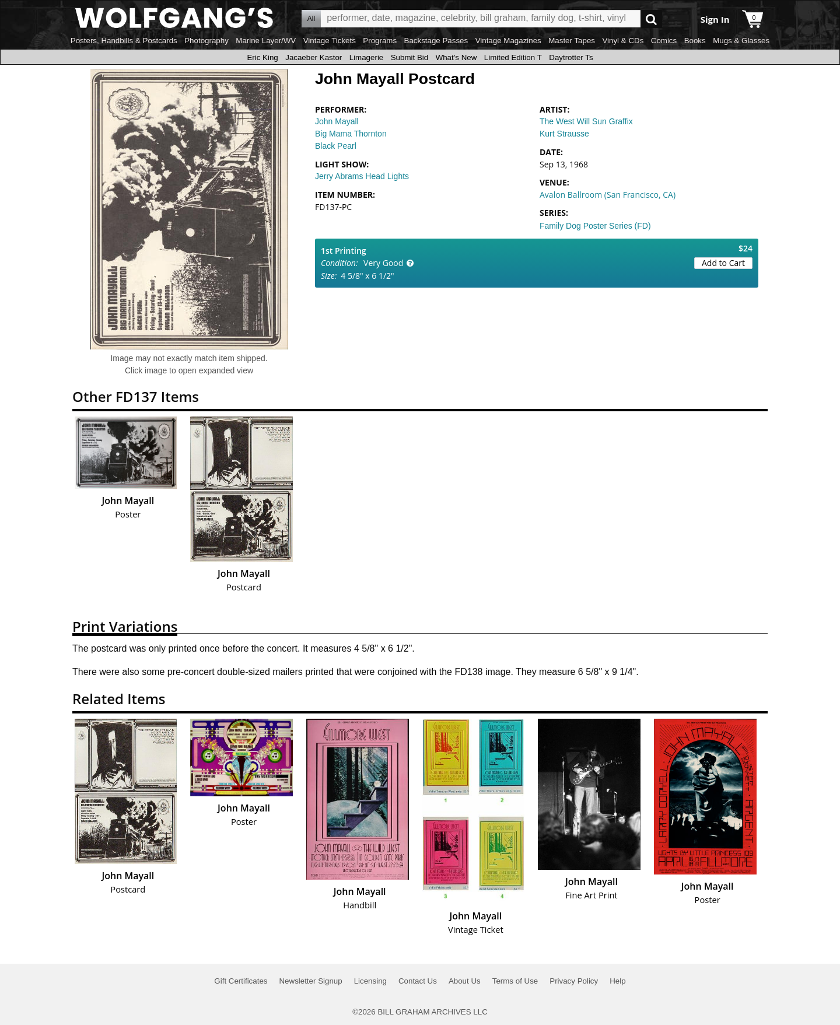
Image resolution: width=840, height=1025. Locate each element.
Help (617, 981)
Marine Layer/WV (266, 40)
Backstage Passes (436, 40)
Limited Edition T (513, 57)
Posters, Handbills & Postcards (124, 40)
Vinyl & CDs (622, 40)
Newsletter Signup (310, 981)
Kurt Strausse (564, 133)
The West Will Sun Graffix (586, 121)
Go (651, 19)
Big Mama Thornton (351, 133)
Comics (664, 40)
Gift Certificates (240, 981)
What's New (456, 57)
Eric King (262, 57)
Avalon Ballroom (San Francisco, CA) (608, 194)
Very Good (383, 262)
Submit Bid (409, 57)
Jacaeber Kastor (313, 57)
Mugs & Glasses (741, 40)
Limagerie (366, 57)
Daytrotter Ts (571, 57)
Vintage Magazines (508, 40)
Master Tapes (571, 40)
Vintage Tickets (329, 40)
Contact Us (417, 981)
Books (695, 40)
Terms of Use (515, 981)
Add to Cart (723, 262)
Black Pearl (335, 146)
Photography (206, 40)
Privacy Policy (574, 981)
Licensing (370, 981)
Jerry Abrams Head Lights (362, 176)
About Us (465, 981)
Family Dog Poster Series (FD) (595, 225)
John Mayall (337, 121)
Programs (380, 40)
